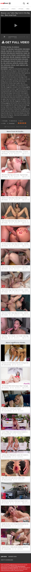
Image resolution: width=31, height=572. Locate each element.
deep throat (6, 57)
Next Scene (21, 126)
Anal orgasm (26, 49)
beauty (25, 53)
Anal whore (9, 51)
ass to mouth (25, 51)
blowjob (13, 55)
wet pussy (11, 67)
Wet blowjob (4, 67)
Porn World (6, 503)
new (4, 63)
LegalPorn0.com (13, 564)
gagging (7, 59)
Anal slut (3, 51)
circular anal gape (21, 55)
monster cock (20, 61)
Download (10, 123)
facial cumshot (18, 49)
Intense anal (6, 61)
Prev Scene (10, 126)
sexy (27, 65)
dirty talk (12, 57)
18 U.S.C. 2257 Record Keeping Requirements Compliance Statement (13, 566)
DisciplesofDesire (7, 411)
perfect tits (15, 63)
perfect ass (9, 63)
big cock (8, 55)
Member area (12, 556)
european (24, 57)
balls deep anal (11, 53)
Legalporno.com (4, 3)
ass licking (18, 51)
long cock (13, 61)
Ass (14, 51)
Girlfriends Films (7, 365)
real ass (13, 65)
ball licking (3, 53)
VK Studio (5, 121)
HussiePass (6, 388)
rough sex (22, 65)
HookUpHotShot (7, 434)
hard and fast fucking (15, 59)
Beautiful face (19, 53)
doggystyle (18, 57)
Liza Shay (8, 47)
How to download (7, 560)
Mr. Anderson (15, 47)
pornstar (21, 63)
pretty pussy (7, 65)
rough (17, 65)
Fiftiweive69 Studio (7, 480)
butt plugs (11, 49)
